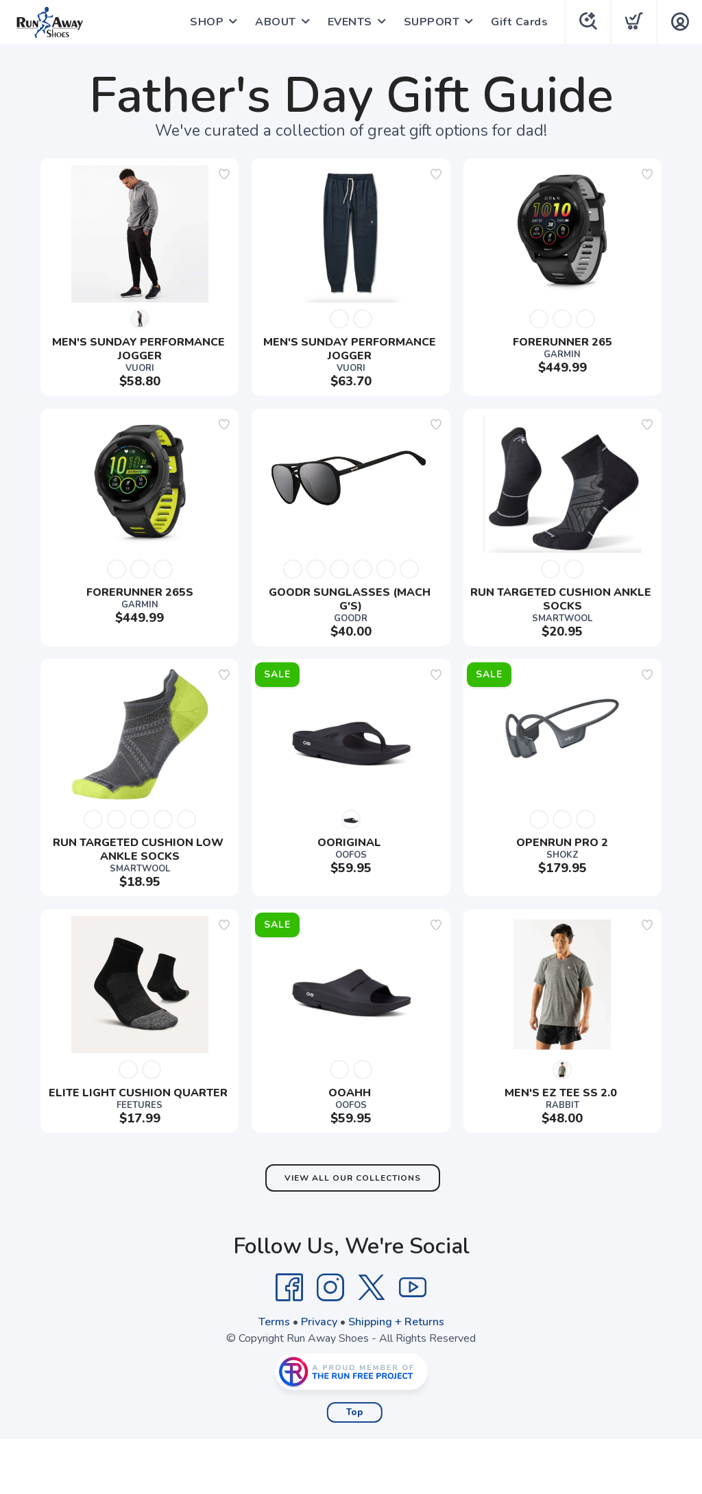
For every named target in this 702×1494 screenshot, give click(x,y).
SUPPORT (432, 21)
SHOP (206, 21)
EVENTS (350, 21)
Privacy (319, 1321)
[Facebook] (289, 1287)
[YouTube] (412, 1287)
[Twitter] (371, 1287)
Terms (274, 1321)
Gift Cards (519, 21)
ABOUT (275, 21)
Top (354, 1412)
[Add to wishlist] (224, 174)
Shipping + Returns (396, 1321)
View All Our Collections (353, 1177)
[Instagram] (330, 1287)
